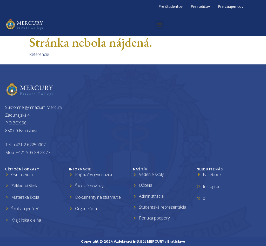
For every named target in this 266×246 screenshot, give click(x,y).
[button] (160, 24)
